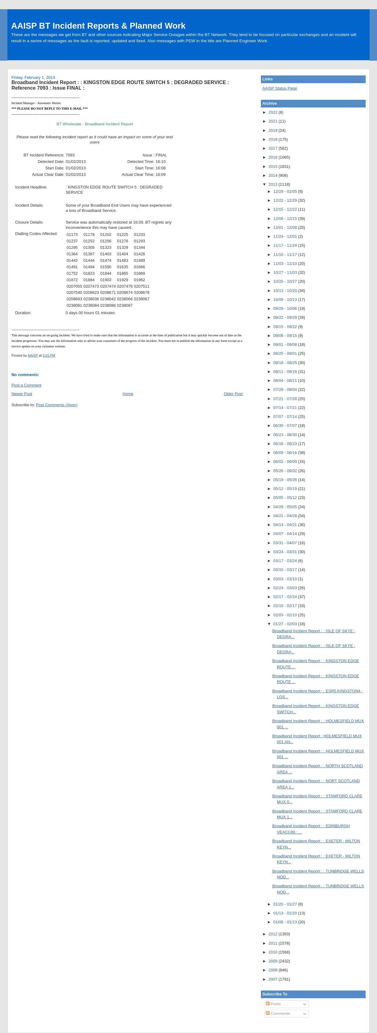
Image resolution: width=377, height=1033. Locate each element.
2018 (274, 139)
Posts (273, 1004)
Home (128, 393)
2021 (274, 121)
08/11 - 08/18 (285, 371)
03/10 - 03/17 (285, 569)
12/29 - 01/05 (285, 191)
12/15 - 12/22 (285, 209)
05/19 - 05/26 (285, 479)
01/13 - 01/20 (285, 913)
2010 (274, 952)
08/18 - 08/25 (285, 362)
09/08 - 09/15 (285, 335)
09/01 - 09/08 (285, 344)
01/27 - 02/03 (285, 624)
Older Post (233, 393)
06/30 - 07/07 (285, 425)
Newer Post (21, 393)
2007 (274, 979)
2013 (274, 184)
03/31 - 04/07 (285, 543)
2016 (274, 157)
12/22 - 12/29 (285, 200)
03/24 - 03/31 (285, 551)
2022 (274, 112)
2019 (274, 130)
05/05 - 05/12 (285, 497)
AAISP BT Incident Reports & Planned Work (98, 25)
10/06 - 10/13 (285, 299)
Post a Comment (26, 385)
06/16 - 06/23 (285, 443)
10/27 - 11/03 (285, 272)
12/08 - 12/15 (285, 218)
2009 (274, 961)
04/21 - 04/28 (285, 515)
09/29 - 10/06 (285, 308)
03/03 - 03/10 (285, 579)
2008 (274, 970)
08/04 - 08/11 (285, 380)
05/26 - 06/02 (285, 470)
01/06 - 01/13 (285, 922)
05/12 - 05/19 (285, 488)
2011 (274, 943)
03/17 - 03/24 (285, 560)
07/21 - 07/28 (285, 398)
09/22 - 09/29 (285, 317)
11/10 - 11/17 (285, 254)
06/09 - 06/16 (285, 452)
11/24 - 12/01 (285, 236)
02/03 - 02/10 (285, 615)
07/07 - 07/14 (285, 416)
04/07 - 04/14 (285, 533)
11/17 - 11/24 (285, 245)
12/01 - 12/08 (285, 227)
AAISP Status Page (279, 88)
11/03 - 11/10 (285, 263)
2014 (274, 175)
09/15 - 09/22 (285, 326)
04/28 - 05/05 (285, 506)
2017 (274, 148)
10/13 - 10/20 (285, 290)
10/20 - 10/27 (285, 281)
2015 (274, 166)
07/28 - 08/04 (285, 389)
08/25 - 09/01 (285, 353)
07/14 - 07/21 (285, 407)
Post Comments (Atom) (57, 405)
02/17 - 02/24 (285, 596)
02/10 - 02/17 (285, 605)
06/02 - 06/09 (285, 461)
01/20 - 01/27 (285, 904)
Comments (278, 1013)
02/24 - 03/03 (285, 587)
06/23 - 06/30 (285, 434)
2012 (274, 934)
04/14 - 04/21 (285, 524)
